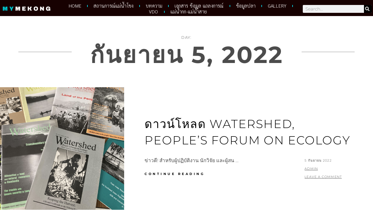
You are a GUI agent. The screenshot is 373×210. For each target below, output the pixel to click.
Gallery (277, 6)
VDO (153, 12)
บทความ (154, 6)
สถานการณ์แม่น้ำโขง (113, 6)
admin (311, 169)
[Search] (368, 9)
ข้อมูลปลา (246, 6)
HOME (75, 6)
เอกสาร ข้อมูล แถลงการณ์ (199, 6)
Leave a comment (323, 177)
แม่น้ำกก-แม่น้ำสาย (188, 12)
